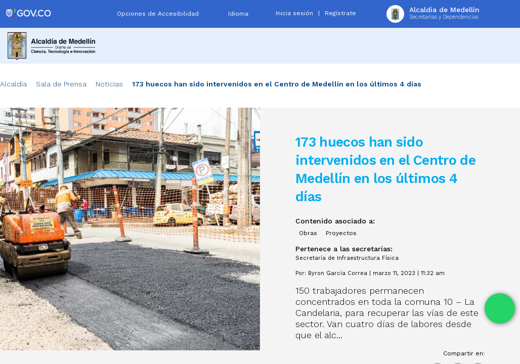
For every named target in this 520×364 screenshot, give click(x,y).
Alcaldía (13, 84)
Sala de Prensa (61, 84)
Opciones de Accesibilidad (158, 13)
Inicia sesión (294, 13)
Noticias (109, 84)
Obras (308, 233)
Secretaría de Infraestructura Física (347, 258)
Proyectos (341, 233)
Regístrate (340, 13)
